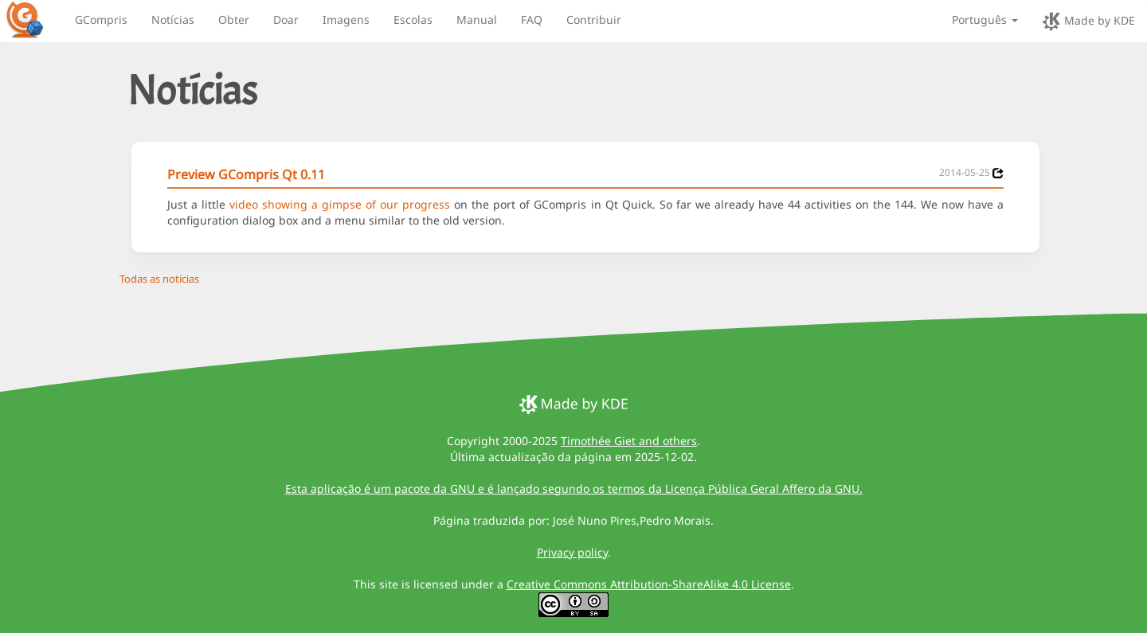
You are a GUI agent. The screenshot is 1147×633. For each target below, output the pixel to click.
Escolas (413, 19)
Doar (286, 19)
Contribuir (593, 19)
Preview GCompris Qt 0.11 (246, 174)
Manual (476, 19)
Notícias (172, 19)
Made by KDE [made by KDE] (1088, 21)
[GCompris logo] (34, 19)
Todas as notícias (159, 279)
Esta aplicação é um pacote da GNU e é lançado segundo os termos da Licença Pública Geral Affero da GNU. (574, 488)
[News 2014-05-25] (998, 173)
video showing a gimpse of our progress (339, 204)
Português (985, 19)
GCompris (101, 19)
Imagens (346, 19)
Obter (233, 19)
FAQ (531, 19)
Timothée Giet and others (629, 440)
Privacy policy (572, 552)
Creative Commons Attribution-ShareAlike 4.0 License (649, 584)
